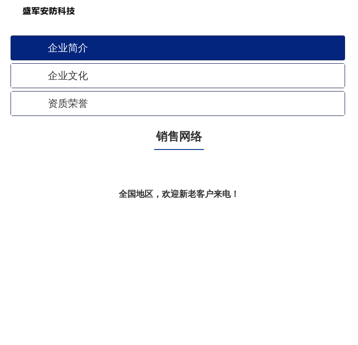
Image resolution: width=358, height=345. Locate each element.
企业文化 (68, 75)
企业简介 (68, 47)
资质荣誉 (68, 103)
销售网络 (179, 136)
